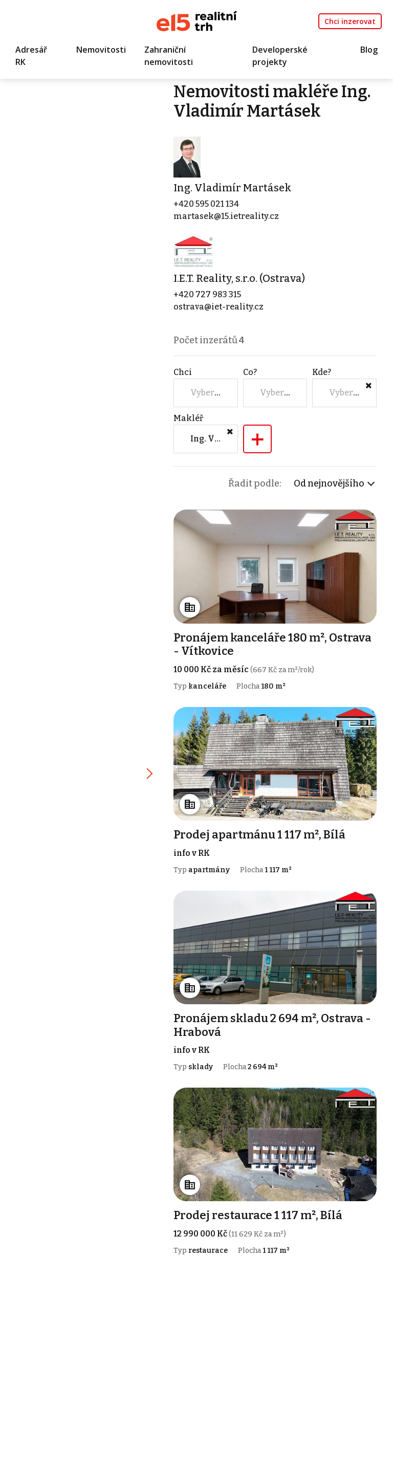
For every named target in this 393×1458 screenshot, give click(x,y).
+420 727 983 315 (207, 294)
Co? (250, 372)
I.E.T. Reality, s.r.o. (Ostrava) (239, 278)
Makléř (188, 418)
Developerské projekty (280, 56)
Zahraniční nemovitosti (168, 56)
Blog (369, 49)
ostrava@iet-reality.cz (218, 307)
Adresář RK (31, 56)
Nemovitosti (101, 49)
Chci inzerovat (350, 21)
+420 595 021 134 (206, 204)
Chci (182, 372)
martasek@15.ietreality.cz (226, 216)
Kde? (321, 372)
